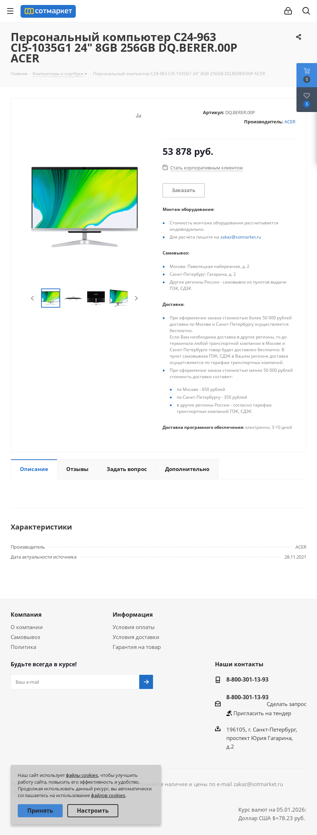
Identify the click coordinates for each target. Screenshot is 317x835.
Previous (33, 298)
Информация (133, 614)
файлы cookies (82, 775)
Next (136, 298)
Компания (26, 614)
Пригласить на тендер (262, 713)
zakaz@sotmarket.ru (240, 237)
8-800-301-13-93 (247, 679)
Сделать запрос (286, 703)
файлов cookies (108, 795)
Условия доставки (136, 636)
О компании (27, 627)
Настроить (93, 810)
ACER (289, 121)
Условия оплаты (134, 627)
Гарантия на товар (137, 646)
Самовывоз (25, 636)
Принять (40, 810)
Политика (23, 646)
